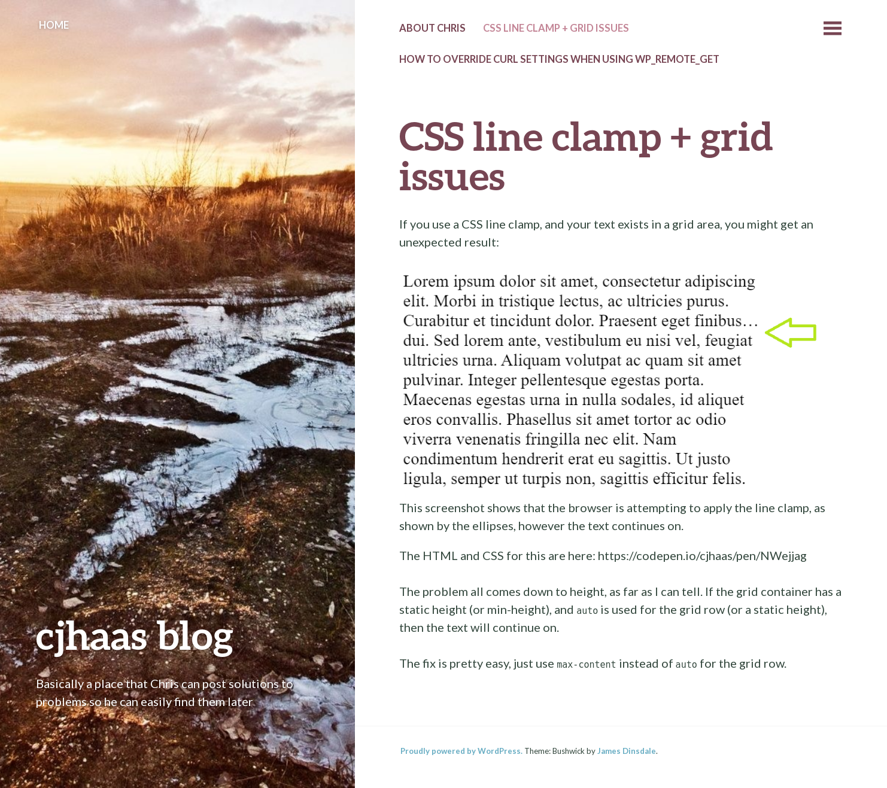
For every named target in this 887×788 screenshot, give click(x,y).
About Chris (432, 28)
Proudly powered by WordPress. (461, 751)
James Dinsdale (626, 751)
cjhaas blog (134, 634)
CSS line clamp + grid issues (556, 28)
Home (54, 25)
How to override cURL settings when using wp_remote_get (559, 59)
